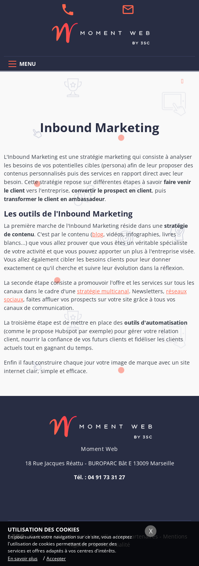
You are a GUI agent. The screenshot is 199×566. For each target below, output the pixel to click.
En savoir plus (23, 558)
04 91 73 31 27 (106, 477)
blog (97, 234)
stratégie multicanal (103, 291)
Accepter (56, 558)
